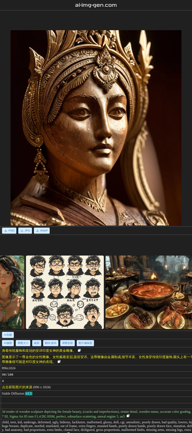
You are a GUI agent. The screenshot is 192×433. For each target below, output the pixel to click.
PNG (9, 231)
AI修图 (8, 343)
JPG (25, 231)
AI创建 (8, 334)
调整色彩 (67, 343)
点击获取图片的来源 (17, 387)
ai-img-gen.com (96, 5)
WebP (42, 231)
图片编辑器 (85, 343)
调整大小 (23, 343)
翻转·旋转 (51, 343)
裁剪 (36, 343)
